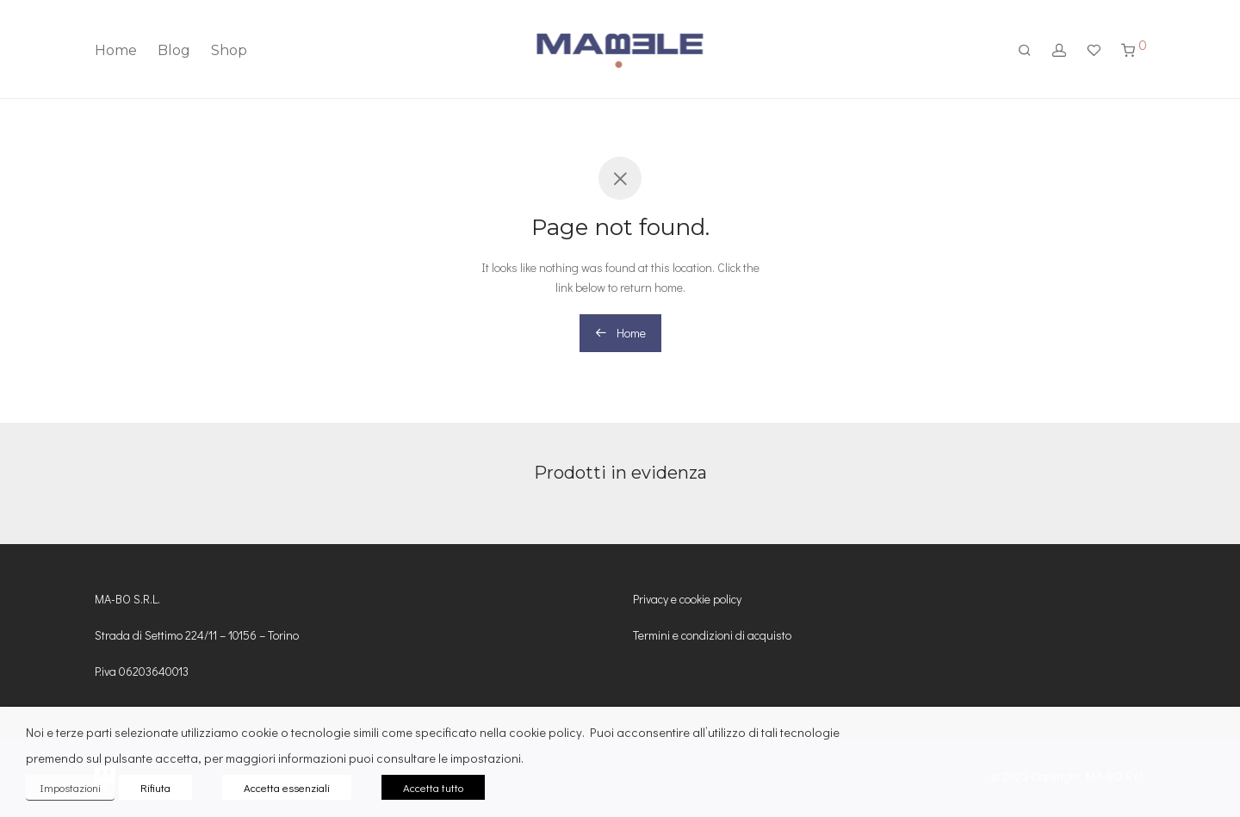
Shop (229, 50)
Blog (174, 50)
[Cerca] (1025, 50)
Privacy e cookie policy (687, 599)
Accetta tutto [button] (433, 787)
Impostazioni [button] (70, 787)
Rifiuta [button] (155, 787)
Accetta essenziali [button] (287, 787)
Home (116, 50)
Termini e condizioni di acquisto (712, 635)
